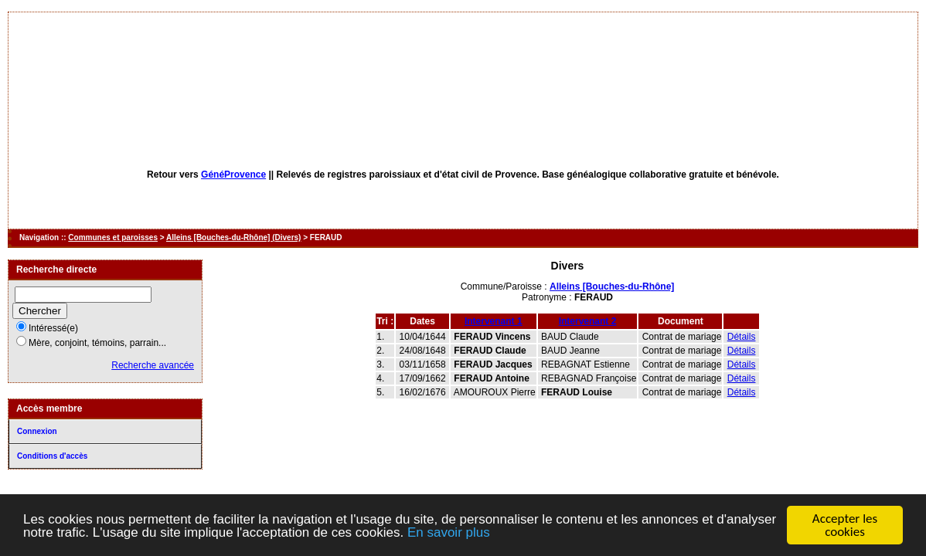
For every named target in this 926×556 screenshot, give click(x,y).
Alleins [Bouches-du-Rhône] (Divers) (233, 237)
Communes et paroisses (113, 237)
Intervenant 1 (494, 321)
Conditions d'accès (52, 456)
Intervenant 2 (588, 321)
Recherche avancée (152, 365)
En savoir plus (448, 532)
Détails (741, 336)
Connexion (37, 431)
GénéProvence (233, 174)
